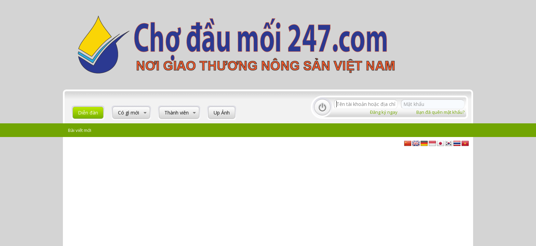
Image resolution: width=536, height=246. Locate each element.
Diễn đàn (88, 112)
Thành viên (176, 112)
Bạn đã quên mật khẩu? (440, 112)
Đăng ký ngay (384, 112)
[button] (145, 113)
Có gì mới (128, 112)
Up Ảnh (222, 112)
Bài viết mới (79, 130)
